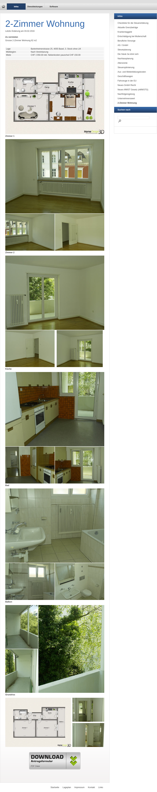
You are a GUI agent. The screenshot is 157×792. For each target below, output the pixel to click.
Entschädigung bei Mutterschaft (132, 36)
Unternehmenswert (126, 98)
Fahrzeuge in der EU (127, 81)
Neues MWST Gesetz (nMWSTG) (133, 89)
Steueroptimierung (126, 67)
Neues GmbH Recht (127, 85)
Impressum (79, 787)
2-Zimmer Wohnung (127, 103)
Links (100, 787)
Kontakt (91, 787)
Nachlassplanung (125, 58)
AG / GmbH (123, 45)
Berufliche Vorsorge (126, 41)
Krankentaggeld (125, 32)
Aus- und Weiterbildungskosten (132, 72)
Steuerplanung (124, 49)
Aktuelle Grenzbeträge (128, 27)
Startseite (55, 787)
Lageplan (67, 787)
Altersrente (122, 63)
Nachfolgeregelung (126, 94)
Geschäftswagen (125, 76)
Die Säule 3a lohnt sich (128, 54)
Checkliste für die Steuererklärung (133, 23)
